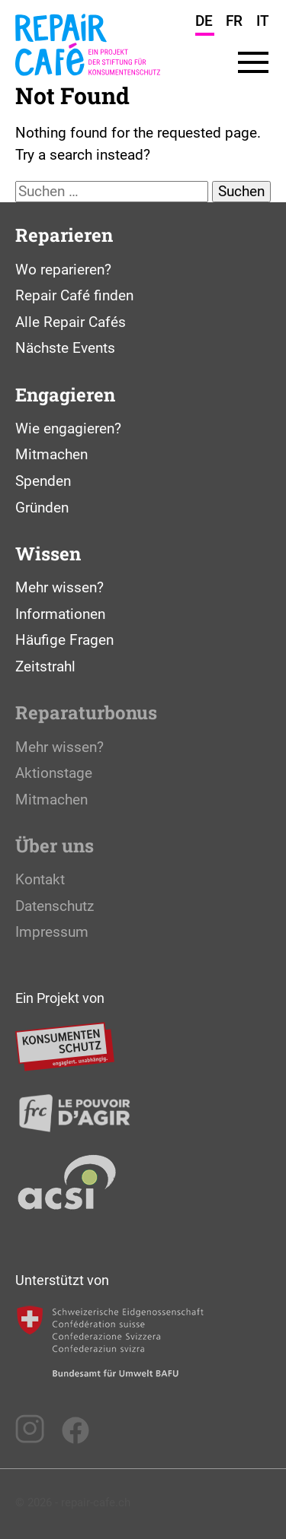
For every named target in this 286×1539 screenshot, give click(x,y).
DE (204, 21)
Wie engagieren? (68, 428)
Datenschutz (54, 906)
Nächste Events (65, 348)
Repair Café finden (74, 295)
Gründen (42, 507)
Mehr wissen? (59, 587)
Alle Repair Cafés (70, 322)
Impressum (51, 932)
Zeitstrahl (45, 666)
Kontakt (40, 879)
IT (262, 21)
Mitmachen (51, 454)
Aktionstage (53, 773)
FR (234, 21)
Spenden (43, 481)
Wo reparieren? (63, 269)
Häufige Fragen (64, 640)
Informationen (60, 614)
